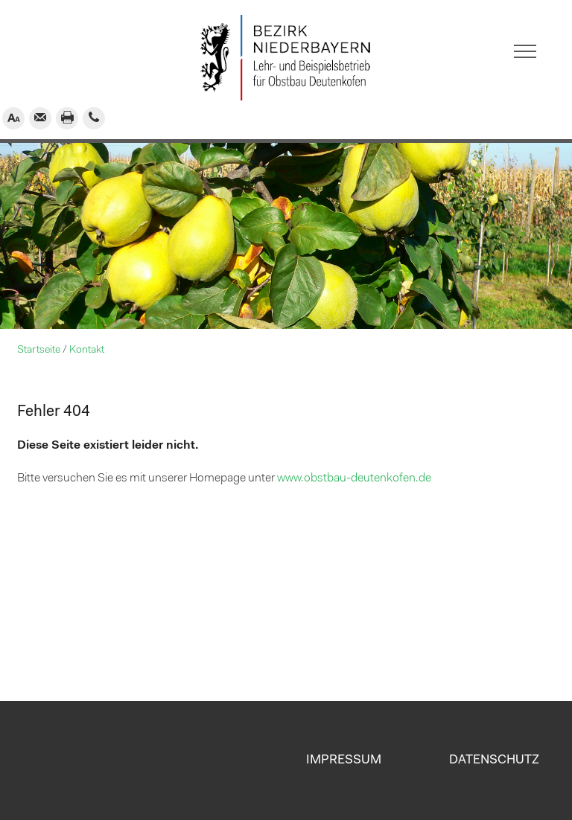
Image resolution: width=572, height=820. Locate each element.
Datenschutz (494, 760)
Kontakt (86, 350)
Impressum (343, 760)
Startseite (38, 350)
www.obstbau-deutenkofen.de (354, 478)
